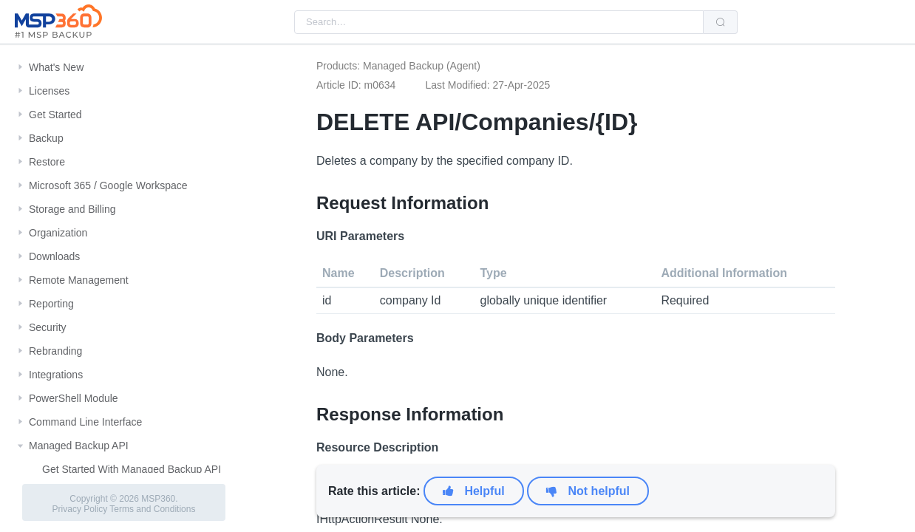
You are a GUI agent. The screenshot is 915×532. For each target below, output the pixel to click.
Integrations (56, 375)
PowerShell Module (73, 398)
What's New (56, 67)
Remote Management (79, 280)
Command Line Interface (85, 422)
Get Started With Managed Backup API (131, 469)
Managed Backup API (79, 445)
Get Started (55, 114)
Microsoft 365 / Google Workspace (108, 185)
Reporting (51, 304)
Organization (58, 233)
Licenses (49, 91)
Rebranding (55, 351)
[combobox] (499, 22)
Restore (47, 162)
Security (48, 327)
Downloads (54, 256)
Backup (46, 138)
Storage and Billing (72, 209)
